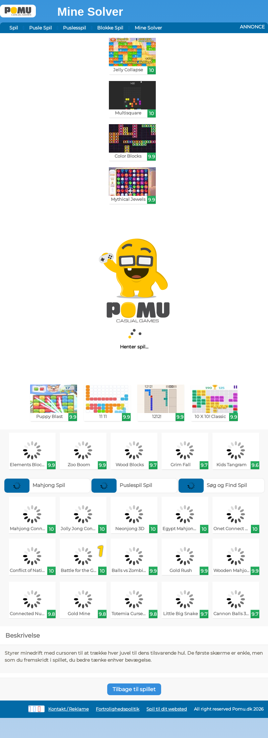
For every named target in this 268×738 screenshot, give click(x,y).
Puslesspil (74, 28)
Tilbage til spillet (134, 689)
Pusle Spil (40, 28)
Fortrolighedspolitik (117, 709)
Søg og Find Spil (213, 485)
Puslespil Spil (121, 485)
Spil (13, 28)
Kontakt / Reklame (68, 709)
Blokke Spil (110, 28)
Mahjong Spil (34, 485)
